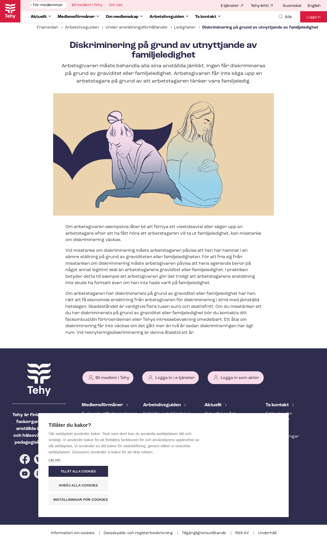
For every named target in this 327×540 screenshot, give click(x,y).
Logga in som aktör (240, 378)
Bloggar (212, 431)
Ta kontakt (278, 405)
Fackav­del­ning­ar (282, 436)
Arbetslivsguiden (82, 27)
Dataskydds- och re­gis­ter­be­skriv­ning (138, 533)
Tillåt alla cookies (247, 471)
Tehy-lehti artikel (220, 439)
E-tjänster (230, 6)
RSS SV (242, 533)
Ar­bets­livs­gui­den (162, 405)
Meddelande (216, 422)
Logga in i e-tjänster (175, 378)
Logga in (314, 17)
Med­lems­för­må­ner (103, 405)
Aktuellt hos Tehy (221, 414)
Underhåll (267, 533)
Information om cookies (73, 533)
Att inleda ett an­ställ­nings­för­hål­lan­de (163, 431)
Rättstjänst (92, 436)
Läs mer (55, 501)
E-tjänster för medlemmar (279, 417)
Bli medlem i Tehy (112, 378)
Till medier (276, 445)
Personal (275, 428)
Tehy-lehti (259, 6)
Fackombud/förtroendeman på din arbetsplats (106, 417)
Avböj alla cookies (247, 486)
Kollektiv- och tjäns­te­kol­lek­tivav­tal (167, 417)
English (314, 6)
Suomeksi (292, 6)
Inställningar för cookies (250, 500)
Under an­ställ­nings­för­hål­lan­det (136, 27)
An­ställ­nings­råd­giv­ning (105, 428)
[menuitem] (295, 6)
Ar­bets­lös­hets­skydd (102, 445)
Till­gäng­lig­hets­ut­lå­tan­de (204, 533)
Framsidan (47, 27)
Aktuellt (213, 405)
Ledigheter (185, 27)
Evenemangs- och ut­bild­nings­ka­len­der (228, 450)
